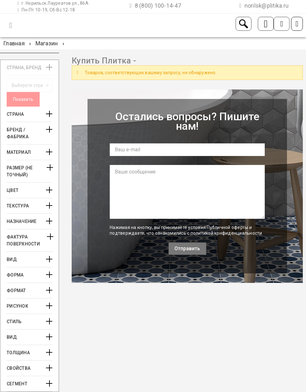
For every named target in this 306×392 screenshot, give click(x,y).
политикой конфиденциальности (226, 233)
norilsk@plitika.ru (264, 5)
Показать (23, 99)
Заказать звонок (266, 24)
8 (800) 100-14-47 (155, 5)
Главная (14, 43)
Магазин (47, 43)
